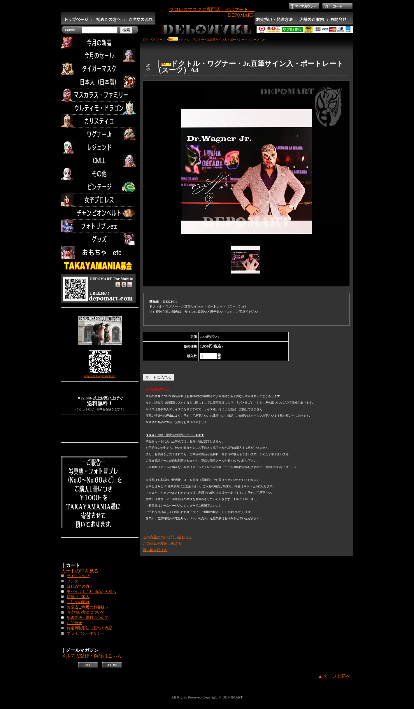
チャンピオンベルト (99, 213)
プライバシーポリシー (86, 633)
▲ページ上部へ (334, 676)
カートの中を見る (80, 570)
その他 (99, 173)
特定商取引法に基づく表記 (89, 628)
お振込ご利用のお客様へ (87, 607)
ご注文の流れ (78, 602)
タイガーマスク (99, 68)
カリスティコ (99, 121)
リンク (72, 581)
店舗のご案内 (78, 597)
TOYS (99, 252)
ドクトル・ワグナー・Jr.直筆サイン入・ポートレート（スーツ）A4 (217, 39)
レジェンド (99, 147)
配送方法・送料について (87, 618)
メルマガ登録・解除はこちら (91, 655)
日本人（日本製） (99, 81)
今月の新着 (99, 42)
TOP (145, 39)
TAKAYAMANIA (99, 265)
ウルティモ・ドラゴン (99, 108)
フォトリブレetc (99, 226)
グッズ (99, 239)
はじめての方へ (80, 586)
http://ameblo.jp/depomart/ (99, 376)
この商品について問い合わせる (167, 537)
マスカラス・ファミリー (99, 95)
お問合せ (74, 623)
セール (99, 55)
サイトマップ (78, 576)
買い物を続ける (155, 550)
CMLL (99, 160)
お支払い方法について (86, 612)
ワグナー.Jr (99, 134)
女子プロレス (99, 200)
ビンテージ (99, 186)
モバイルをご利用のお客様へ (91, 592)
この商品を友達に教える (162, 544)
